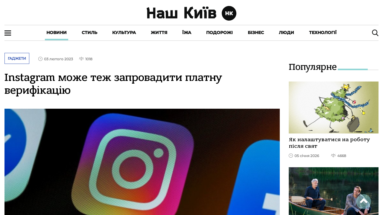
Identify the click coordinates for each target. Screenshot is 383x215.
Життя (159, 32)
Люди (286, 32)
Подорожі (219, 32)
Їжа (186, 32)
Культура (124, 32)
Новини (56, 32)
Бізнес (256, 32)
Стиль (89, 32)
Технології (323, 32)
